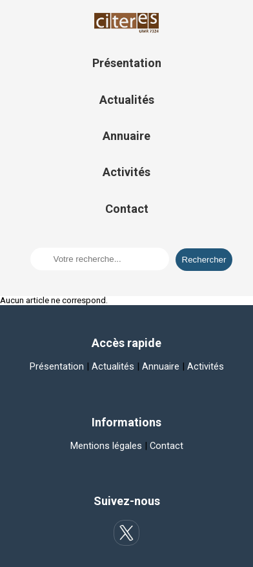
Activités (126, 172)
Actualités (126, 99)
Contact (126, 208)
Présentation (126, 63)
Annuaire (126, 136)
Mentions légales (106, 446)
